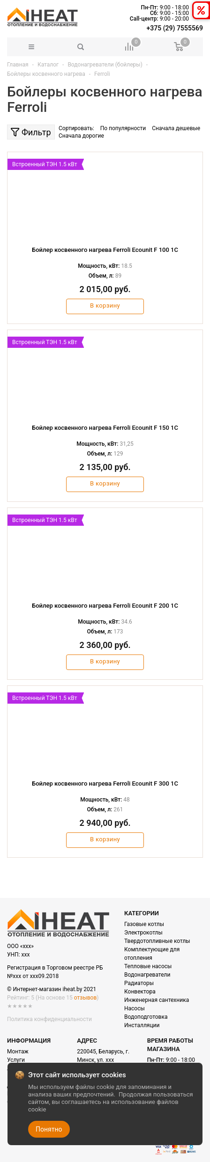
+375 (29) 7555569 (175, 28)
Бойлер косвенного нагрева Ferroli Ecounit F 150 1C (105, 427)
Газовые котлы (144, 924)
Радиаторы (139, 983)
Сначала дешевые (176, 128)
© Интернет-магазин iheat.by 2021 (51, 989)
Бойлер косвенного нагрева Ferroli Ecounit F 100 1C (105, 249)
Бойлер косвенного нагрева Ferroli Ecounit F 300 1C (105, 783)
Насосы (134, 1008)
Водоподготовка (145, 1017)
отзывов (85, 997)
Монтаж (18, 1051)
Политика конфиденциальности (49, 1019)
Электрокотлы (143, 932)
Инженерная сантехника (156, 1000)
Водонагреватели (147, 974)
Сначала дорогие (81, 135)
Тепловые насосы (148, 966)
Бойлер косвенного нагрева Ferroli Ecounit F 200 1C (105, 605)
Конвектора (140, 991)
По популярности (123, 128)
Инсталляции (141, 1025)
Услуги (16, 1060)
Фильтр (31, 132)
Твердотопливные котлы (157, 941)
